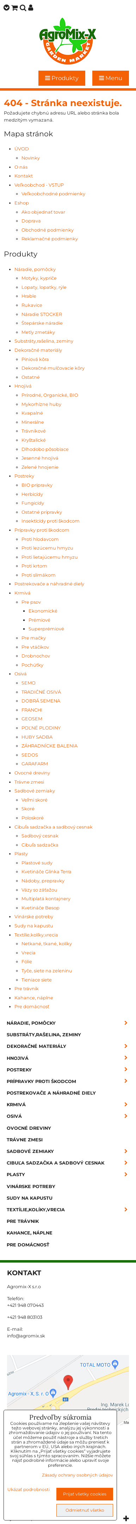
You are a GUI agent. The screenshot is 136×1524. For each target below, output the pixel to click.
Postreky (24, 476)
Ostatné (30, 377)
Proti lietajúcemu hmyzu (49, 557)
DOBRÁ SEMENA (40, 700)
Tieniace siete (36, 980)
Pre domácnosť (31, 1006)
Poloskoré (32, 818)
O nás (20, 167)
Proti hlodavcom (40, 539)
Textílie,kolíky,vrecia (36, 935)
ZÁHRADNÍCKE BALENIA (49, 745)
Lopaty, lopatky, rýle (44, 287)
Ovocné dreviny (32, 773)
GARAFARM (34, 763)
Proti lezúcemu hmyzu (47, 548)
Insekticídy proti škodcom (50, 521)
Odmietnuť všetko (85, 1510)
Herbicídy (32, 494)
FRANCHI (31, 710)
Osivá (20, 673)
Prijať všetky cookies (84, 1494)
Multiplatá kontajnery (45, 898)
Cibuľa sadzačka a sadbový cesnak (53, 827)
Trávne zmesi (29, 782)
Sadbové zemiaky (34, 790)
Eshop (21, 203)
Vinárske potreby (33, 916)
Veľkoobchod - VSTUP (39, 185)
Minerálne (32, 422)
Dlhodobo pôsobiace (45, 449)
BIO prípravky (36, 485)
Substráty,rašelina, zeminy (43, 341)
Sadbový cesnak (39, 835)
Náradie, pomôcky (35, 269)
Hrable (28, 296)
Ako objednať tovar (43, 212)
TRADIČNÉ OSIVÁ (41, 692)
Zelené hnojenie (39, 467)
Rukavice (31, 305)
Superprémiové (46, 628)
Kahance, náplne (33, 997)
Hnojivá (23, 386)
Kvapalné (32, 413)
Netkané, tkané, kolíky (46, 943)
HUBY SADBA (36, 737)
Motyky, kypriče (39, 278)
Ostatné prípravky (41, 512)
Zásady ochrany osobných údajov (77, 1475)
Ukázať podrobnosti (28, 1489)
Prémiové (39, 620)
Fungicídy (32, 503)
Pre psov (31, 602)
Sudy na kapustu (33, 925)
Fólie (26, 961)
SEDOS (29, 755)
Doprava (31, 220)
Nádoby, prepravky (42, 880)
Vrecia (28, 952)
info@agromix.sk (26, 1335)
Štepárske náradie (42, 323)
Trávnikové (33, 431)
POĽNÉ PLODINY (41, 728)
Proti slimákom (38, 575)
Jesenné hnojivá (39, 458)
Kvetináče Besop (40, 907)
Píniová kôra (35, 359)
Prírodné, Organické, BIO (49, 395)
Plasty (21, 853)
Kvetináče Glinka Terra (46, 871)
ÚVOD (21, 148)
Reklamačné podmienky (49, 238)
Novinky (30, 158)
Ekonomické (43, 611)
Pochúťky (32, 665)
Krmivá (22, 593)
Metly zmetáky (38, 332)
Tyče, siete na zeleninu (46, 970)
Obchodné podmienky (47, 230)
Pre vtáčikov (35, 647)
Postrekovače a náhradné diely (49, 583)
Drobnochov (35, 656)
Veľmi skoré (34, 800)
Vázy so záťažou (39, 890)
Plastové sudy (36, 862)
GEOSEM (31, 718)
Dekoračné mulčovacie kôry (53, 368)
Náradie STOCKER (41, 314)
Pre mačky (33, 638)
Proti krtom (34, 566)
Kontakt (23, 176)
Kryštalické (33, 440)
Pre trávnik (26, 988)
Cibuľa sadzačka (39, 845)
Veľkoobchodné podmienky (53, 193)
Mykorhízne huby (41, 404)
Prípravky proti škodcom (41, 530)
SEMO (28, 683)
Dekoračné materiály (38, 350)
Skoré (28, 808)
